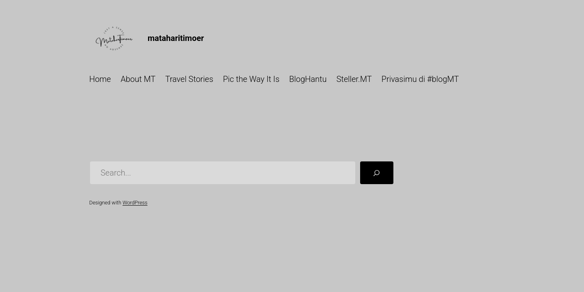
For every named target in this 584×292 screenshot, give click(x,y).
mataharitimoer (176, 38)
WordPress (134, 203)
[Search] (376, 172)
